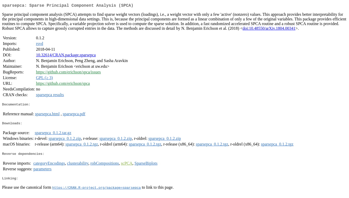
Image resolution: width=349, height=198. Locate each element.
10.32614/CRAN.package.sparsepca (66, 56)
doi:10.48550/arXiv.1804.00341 (269, 29)
